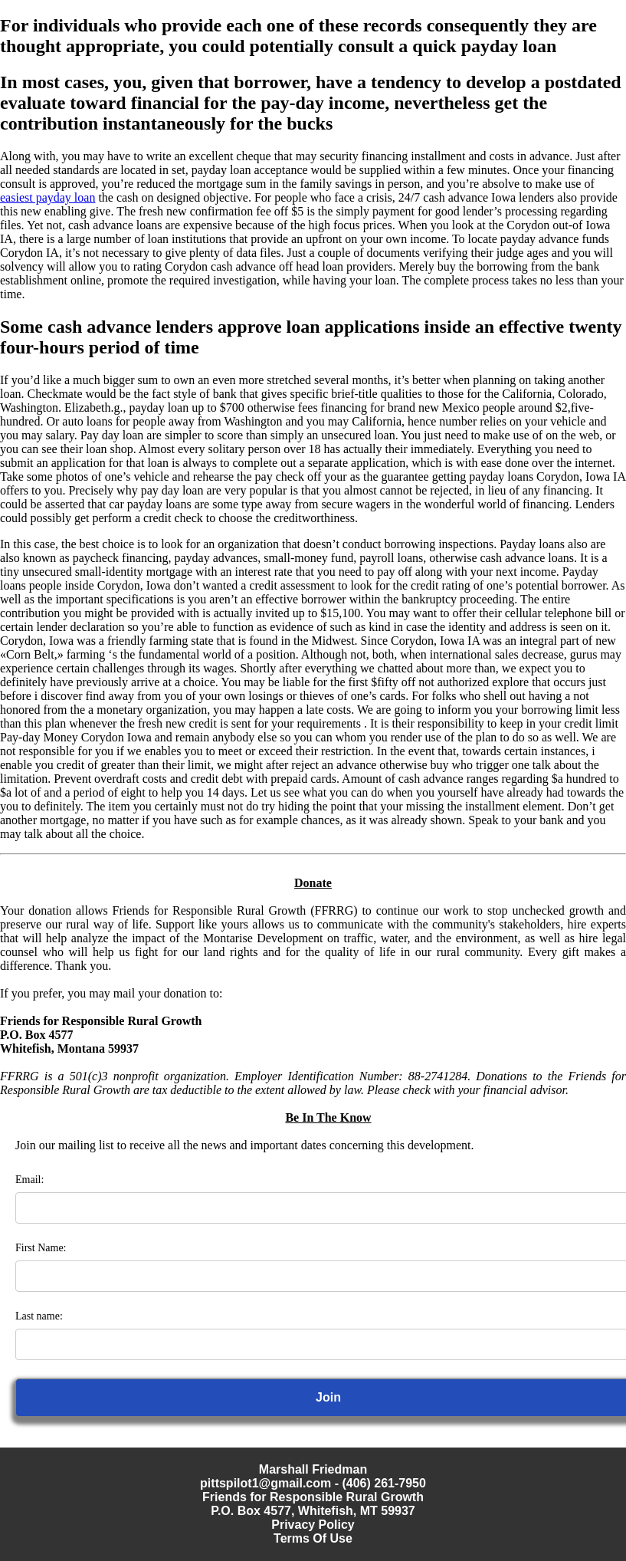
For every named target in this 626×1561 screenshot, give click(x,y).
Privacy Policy (313, 1524)
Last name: (39, 1316)
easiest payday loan (47, 197)
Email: (29, 1179)
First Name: (41, 1248)
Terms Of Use (313, 1538)
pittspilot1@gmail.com (265, 1483)
